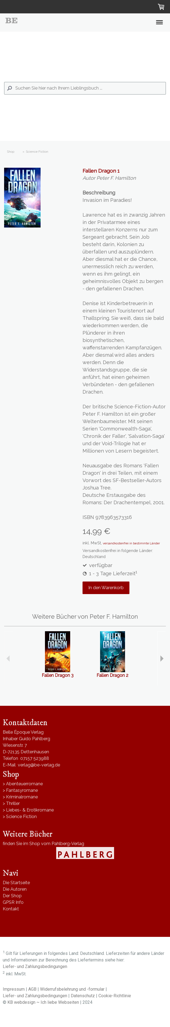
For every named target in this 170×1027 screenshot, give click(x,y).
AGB (32, 989)
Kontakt (11, 908)
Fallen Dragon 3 (57, 675)
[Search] (85, 88)
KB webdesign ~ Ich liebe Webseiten (43, 1002)
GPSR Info (13, 902)
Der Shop (12, 895)
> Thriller (11, 803)
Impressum (14, 989)
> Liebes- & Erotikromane (28, 810)
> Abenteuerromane (23, 783)
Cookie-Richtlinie (114, 995)
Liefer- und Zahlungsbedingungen (35, 966)
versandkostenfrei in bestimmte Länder (131, 543)
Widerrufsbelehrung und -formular (72, 989)
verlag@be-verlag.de (39, 765)
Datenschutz (83, 995)
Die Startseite (16, 882)
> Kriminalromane (20, 796)
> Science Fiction (20, 816)
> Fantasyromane (20, 790)
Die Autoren (15, 889)
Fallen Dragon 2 (112, 675)
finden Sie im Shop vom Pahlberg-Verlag (43, 843)
